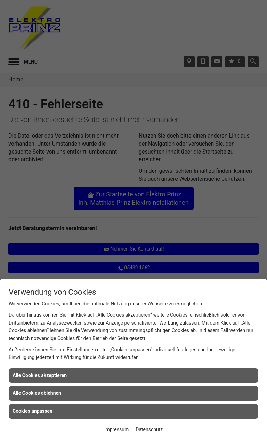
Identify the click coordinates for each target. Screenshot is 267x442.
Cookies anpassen (32, 411)
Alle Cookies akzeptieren (40, 375)
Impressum (116, 429)
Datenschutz (149, 429)
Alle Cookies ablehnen (37, 393)
